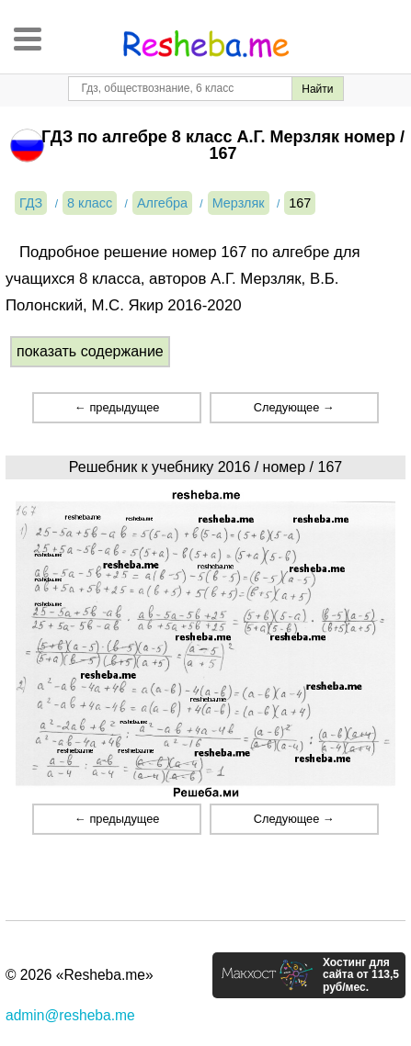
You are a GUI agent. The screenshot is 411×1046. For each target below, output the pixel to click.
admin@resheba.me (70, 1015)
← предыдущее (116, 407)
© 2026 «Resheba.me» (80, 975)
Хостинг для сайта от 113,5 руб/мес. (361, 975)
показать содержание (90, 351)
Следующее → (294, 407)
